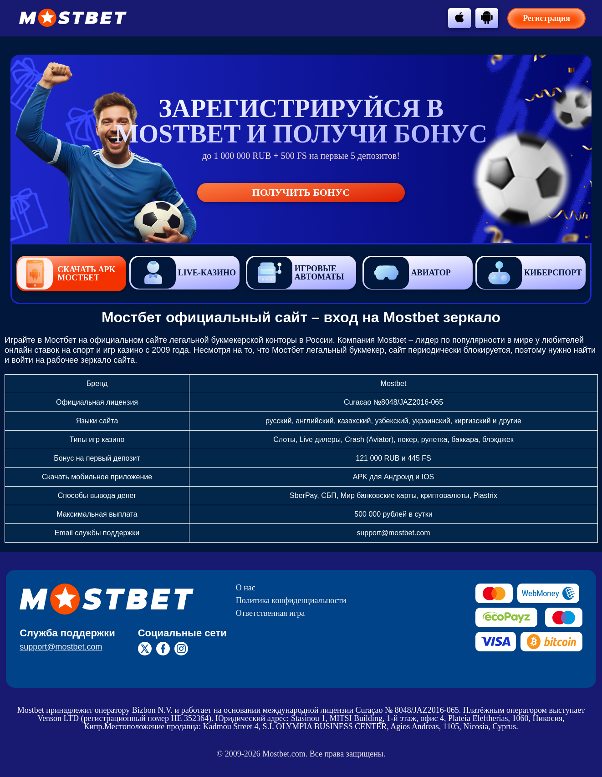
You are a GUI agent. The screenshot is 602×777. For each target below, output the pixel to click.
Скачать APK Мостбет (66, 273)
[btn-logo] (72, 17)
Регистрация (546, 18)
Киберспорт (529, 273)
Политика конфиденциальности (291, 600)
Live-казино (183, 273)
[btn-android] (487, 17)
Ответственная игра (270, 613)
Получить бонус (301, 192)
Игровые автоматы (295, 273)
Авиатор (407, 273)
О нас (245, 588)
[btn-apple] (459, 17)
